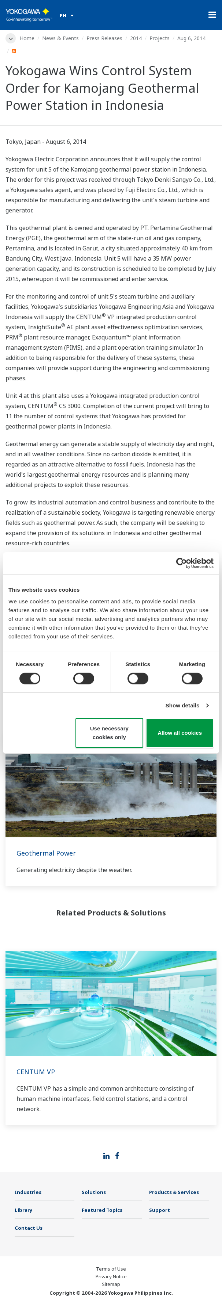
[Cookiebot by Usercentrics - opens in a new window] (181, 563)
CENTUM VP (35, 1071)
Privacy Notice (111, 1276)
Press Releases (104, 38)
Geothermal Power (46, 853)
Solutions (94, 1192)
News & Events (60, 38)
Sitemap (111, 1284)
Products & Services (174, 1192)
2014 (136, 38)
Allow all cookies (180, 733)
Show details (183, 705)
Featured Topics (102, 1210)
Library (24, 1210)
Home (27, 38)
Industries (28, 1192)
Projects (159, 38)
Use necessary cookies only (109, 732)
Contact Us (28, 1228)
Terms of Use (111, 1268)
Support (159, 1210)
